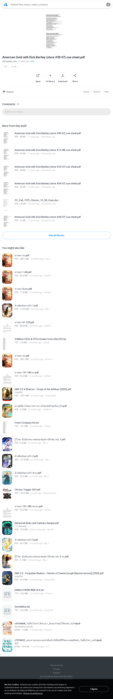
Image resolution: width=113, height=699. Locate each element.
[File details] (56, 138)
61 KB (14, 67)
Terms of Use (56, 665)
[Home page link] (5, 4)
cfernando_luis (9, 61)
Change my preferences (33, 693)
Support (56, 673)
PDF (5, 67)
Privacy (56, 669)
